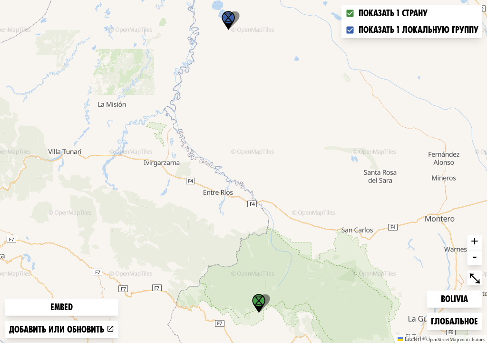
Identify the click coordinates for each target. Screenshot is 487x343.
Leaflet (408, 338)
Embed (61, 307)
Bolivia (456, 298)
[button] (228, 20)
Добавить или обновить (61, 329)
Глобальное (454, 320)
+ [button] (474, 242)
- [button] (474, 257)
